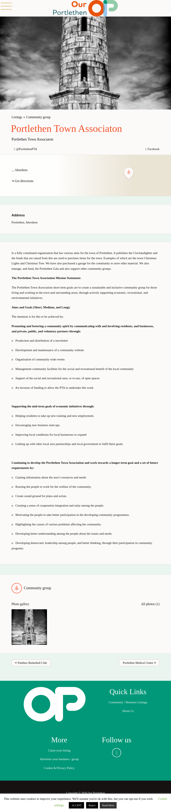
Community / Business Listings (128, 702)
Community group (38, 117)
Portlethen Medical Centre (138, 662)
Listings (17, 117)
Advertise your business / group (59, 759)
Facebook (153, 149)
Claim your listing (59, 750)
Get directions (24, 181)
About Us (128, 711)
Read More (108, 805)
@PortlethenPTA (26, 149)
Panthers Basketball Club (32, 662)
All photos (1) (150, 604)
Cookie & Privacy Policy (59, 768)
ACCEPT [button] (76, 805)
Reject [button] (92, 805)
